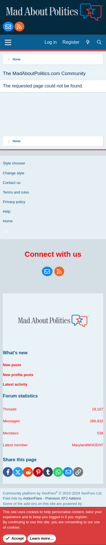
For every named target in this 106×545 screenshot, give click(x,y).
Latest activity (15, 384)
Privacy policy (14, 202)
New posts (12, 365)
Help (6, 211)
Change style (13, 173)
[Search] (99, 42)
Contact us (11, 183)
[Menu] (8, 42)
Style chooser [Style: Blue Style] (14, 163)
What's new (15, 352)
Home (8, 221)
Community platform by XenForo (52, 493)
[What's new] (88, 42)
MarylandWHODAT (87, 445)
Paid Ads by (42, 498)
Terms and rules (16, 192)
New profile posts (18, 375)
